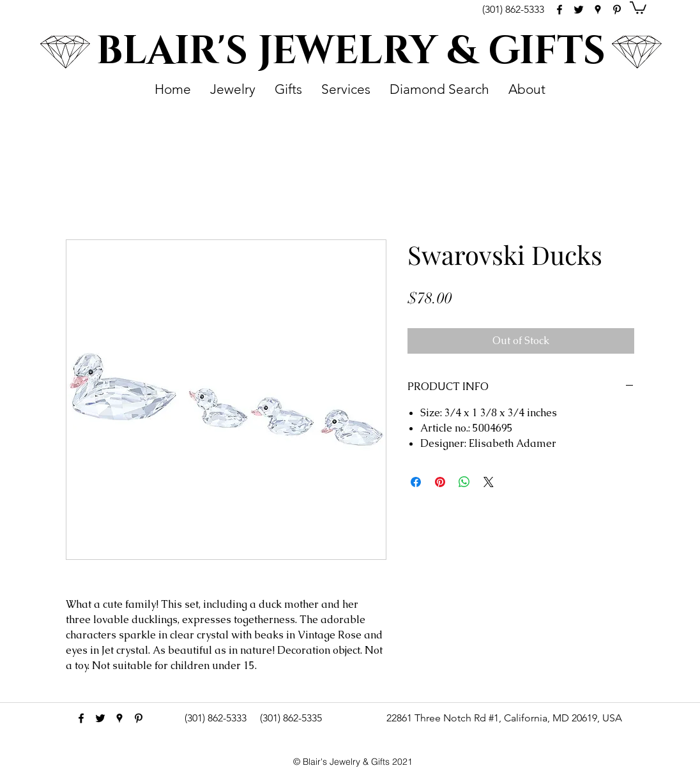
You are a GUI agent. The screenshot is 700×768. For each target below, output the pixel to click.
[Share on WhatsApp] (464, 482)
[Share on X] (488, 482)
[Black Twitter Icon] (578, 9)
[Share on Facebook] (415, 482)
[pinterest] (617, 9)
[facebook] (559, 9)
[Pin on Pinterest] (440, 482)
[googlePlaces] (597, 9)
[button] (638, 7)
